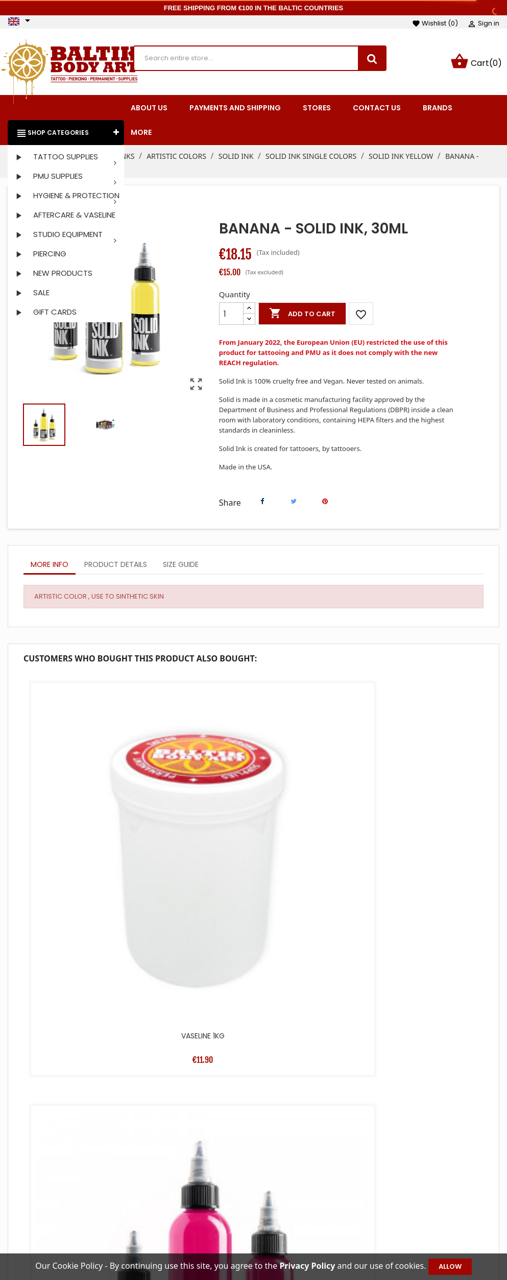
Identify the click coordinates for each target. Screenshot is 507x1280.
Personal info (422, 1178)
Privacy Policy (312, 1239)
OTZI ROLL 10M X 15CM (81, 974)
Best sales (202, 1208)
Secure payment (318, 1224)
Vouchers (416, 1239)
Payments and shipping (330, 1193)
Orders (411, 1193)
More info (49, 566)
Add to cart (302, 315)
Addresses (417, 1224)
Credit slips (418, 1208)
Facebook (20, 1199)
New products (208, 1193)
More (141, 134)
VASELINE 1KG (81, 794)
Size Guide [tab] (181, 566)
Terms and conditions (327, 1178)
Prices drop (204, 1178)
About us (304, 1208)
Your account (436, 1162)
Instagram (46, 1199)
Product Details (115, 566)
